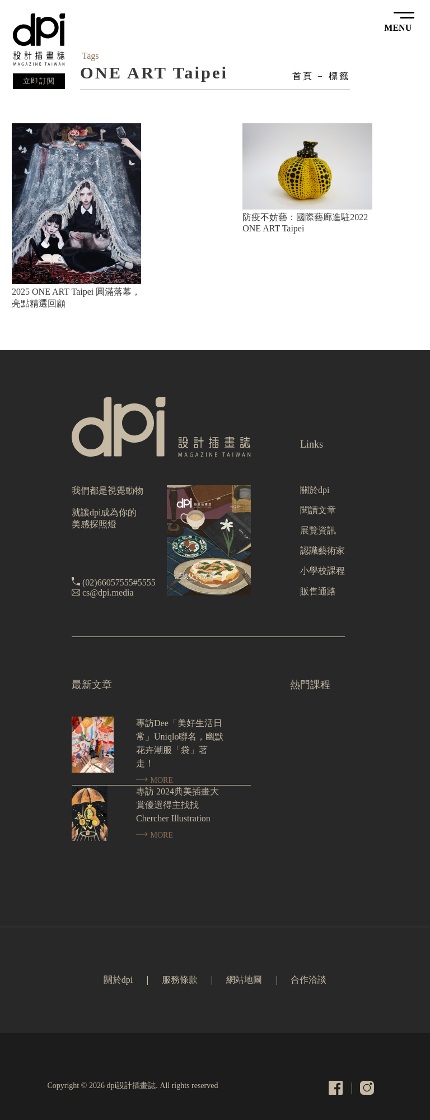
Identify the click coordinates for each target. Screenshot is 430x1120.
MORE (154, 780)
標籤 (339, 76)
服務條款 (180, 979)
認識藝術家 (322, 550)
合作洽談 (308, 979)
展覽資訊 (318, 530)
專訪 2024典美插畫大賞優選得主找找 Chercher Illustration (177, 805)
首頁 (303, 76)
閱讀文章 (318, 510)
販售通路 (318, 591)
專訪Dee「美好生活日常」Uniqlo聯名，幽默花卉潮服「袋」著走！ (179, 743)
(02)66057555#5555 (119, 582)
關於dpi (314, 490)
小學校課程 (322, 570)
